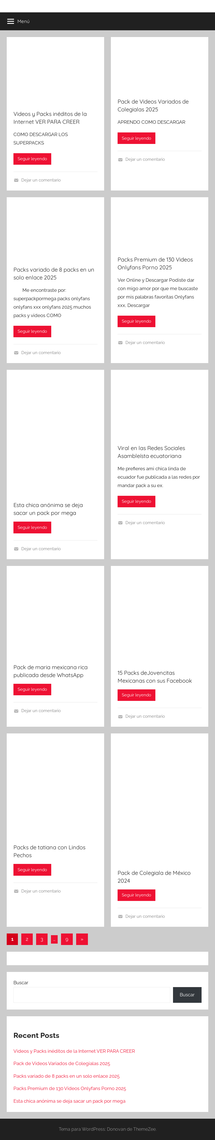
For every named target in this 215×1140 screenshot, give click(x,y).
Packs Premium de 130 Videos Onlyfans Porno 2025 (69, 1088)
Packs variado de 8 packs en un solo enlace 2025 (66, 1076)
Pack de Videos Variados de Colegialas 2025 (61, 1063)
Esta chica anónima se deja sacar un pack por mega (69, 1101)
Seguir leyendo (32, 158)
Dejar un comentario (41, 180)
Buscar (20, 982)
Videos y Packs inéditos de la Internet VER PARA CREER (74, 1051)
